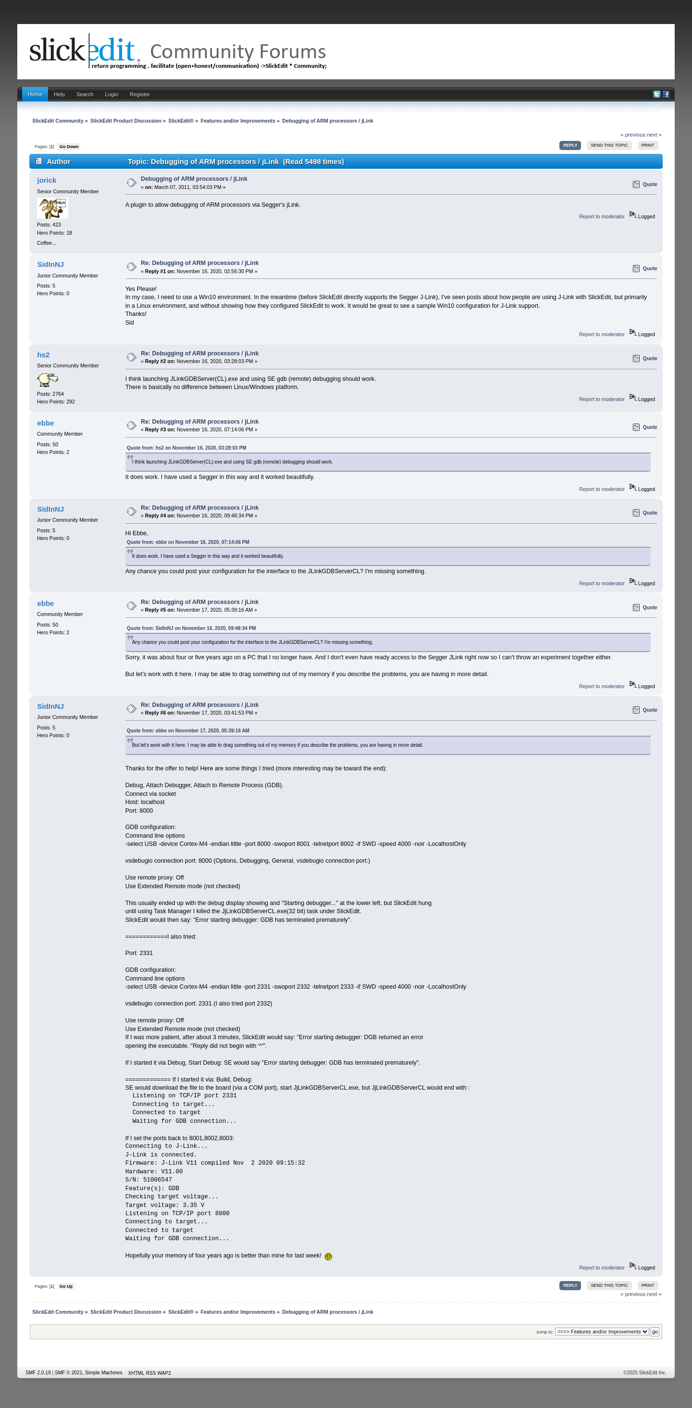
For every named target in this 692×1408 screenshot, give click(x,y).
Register (140, 94)
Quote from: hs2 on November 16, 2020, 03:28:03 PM (187, 448)
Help (59, 94)
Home (35, 94)
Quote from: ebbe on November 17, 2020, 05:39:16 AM (188, 730)
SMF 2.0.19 (38, 1372)
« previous (632, 135)
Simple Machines (104, 1372)
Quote (650, 184)
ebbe (45, 423)
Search (85, 94)
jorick (46, 180)
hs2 (43, 355)
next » (654, 135)
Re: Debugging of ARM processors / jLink (200, 263)
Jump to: (545, 1331)
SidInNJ (50, 264)
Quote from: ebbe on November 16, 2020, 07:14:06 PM (188, 542)
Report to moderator (602, 216)
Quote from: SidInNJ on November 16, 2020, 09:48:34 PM (191, 628)
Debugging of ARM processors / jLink (194, 179)
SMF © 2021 (68, 1372)
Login (111, 94)
